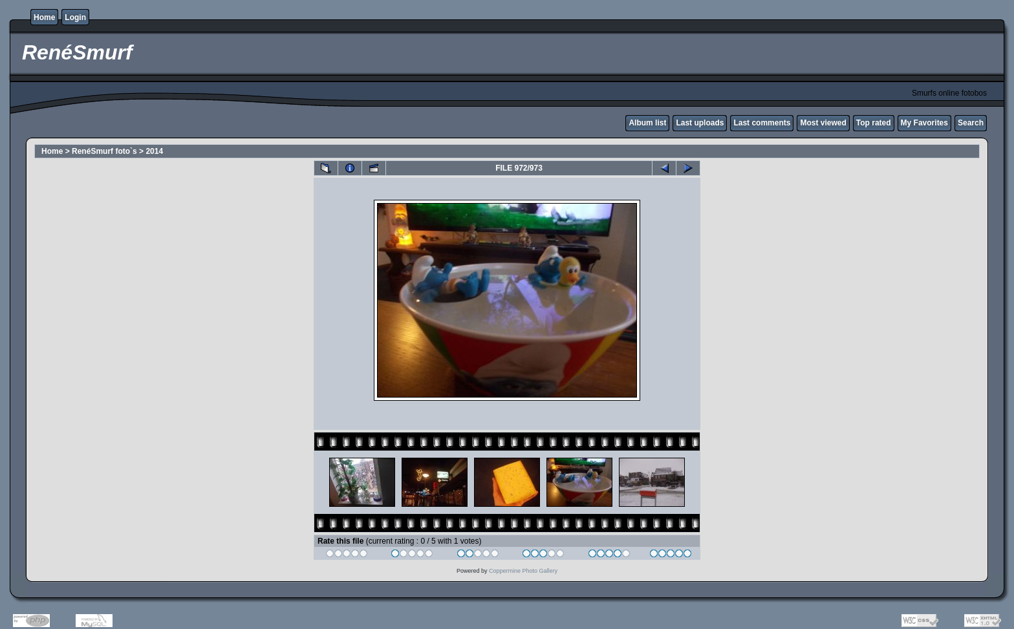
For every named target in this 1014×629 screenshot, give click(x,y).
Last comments (761, 122)
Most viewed (823, 122)
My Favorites (924, 122)
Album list (647, 122)
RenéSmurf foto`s (104, 151)
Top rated (873, 122)
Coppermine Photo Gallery (523, 571)
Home (44, 17)
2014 (154, 151)
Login (75, 17)
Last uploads (700, 122)
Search (971, 122)
